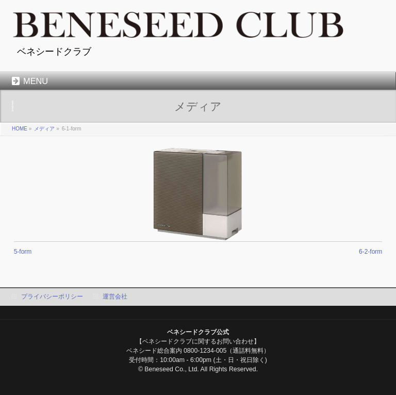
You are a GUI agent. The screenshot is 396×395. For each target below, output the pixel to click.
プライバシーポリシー (52, 296)
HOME (19, 128)
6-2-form (370, 251)
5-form (23, 251)
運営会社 (115, 296)
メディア (44, 128)
